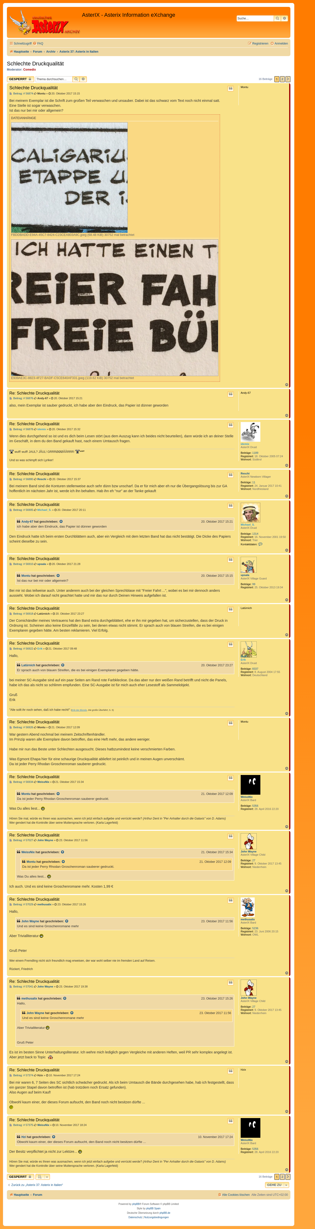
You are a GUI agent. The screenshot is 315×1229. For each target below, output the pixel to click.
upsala (245, 575)
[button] (287, 79)
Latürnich (28, 665)
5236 (255, 928)
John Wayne (248, 851)
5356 (255, 805)
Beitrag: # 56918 (21, 613)
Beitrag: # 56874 (21, 93)
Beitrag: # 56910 (21, 564)
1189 (255, 452)
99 (253, 584)
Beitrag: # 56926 (21, 727)
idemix (245, 443)
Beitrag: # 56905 (21, 510)
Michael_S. (248, 524)
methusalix (248, 919)
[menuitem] (38, 43)
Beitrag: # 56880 (21, 479)
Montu (26, 575)
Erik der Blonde (79, 710)
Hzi (23, 1137)
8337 (255, 668)
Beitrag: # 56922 (21, 648)
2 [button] (282, 79)
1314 (255, 533)
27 (253, 860)
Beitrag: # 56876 (21, 398)
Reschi (245, 473)
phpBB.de (164, 1213)
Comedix (29, 69)
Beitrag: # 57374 (21, 1075)
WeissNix (247, 796)
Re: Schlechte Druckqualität (34, 393)
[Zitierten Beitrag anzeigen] (61, 521)
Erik (243, 659)
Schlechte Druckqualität (35, 64)
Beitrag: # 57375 (21, 1125)
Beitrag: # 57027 (21, 840)
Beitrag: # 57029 (21, 904)
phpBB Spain (153, 1208)
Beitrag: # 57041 (21, 986)
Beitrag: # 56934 (21, 782)
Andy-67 (27, 521)
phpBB (136, 1204)
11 (253, 482)
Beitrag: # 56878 (21, 429)
